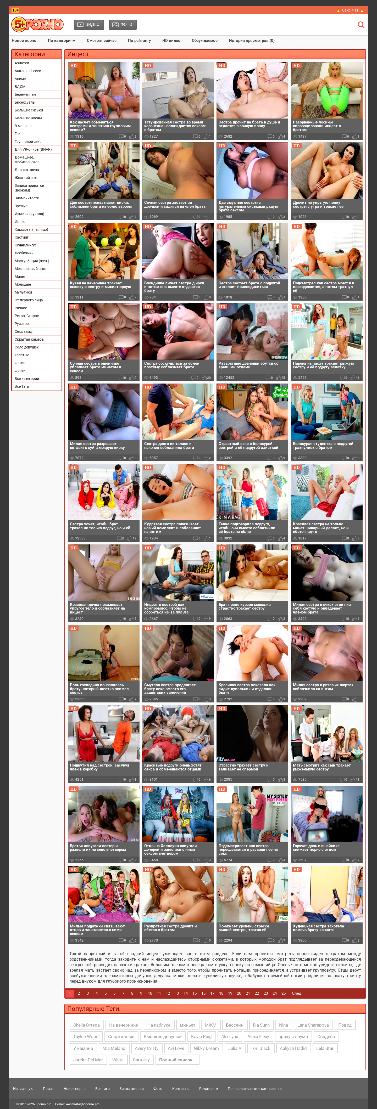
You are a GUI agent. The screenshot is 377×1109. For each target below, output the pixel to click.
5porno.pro (43, 1104)
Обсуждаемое (205, 40)
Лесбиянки (24, 253)
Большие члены (28, 118)
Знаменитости (27, 198)
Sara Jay (141, 1059)
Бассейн (234, 1025)
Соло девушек (27, 347)
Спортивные (121, 1036)
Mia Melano (113, 1048)
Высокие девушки (163, 1036)
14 (186, 993)
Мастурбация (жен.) (32, 261)
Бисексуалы (25, 102)
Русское (22, 324)
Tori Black (260, 1048)
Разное (21, 308)
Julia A (234, 1048)
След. (297, 993)
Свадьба (326, 1036)
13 (177, 993)
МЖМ (211, 1025)
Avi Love (176, 1048)
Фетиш (20, 363)
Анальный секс (28, 71)
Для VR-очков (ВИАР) (33, 149)
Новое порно (24, 40)
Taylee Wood (86, 1036)
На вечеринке (123, 1025)
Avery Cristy (146, 1048)
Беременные (25, 94)
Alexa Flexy (258, 1036)
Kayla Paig (201, 1036)
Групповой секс (28, 141)
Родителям (208, 1089)
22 (257, 993)
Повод (345, 1025)
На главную (23, 1089)
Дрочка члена (27, 170)
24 (275, 993)
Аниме (20, 79)
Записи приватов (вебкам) (29, 187)
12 (168, 993)
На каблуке (158, 1025)
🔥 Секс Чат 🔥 (350, 10)
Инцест (21, 221)
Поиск (48, 1089)
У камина (83, 1048)
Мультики (23, 292)
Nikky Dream (206, 1048)
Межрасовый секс (30, 269)
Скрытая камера (29, 339)
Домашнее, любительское (27, 159)
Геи (17, 134)
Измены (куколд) (29, 214)
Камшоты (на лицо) (31, 229)
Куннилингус (26, 245)
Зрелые (21, 206)
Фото (157, 1089)
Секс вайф (23, 331)
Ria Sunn (261, 1025)
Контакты (181, 1089)
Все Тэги (22, 386)
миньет (187, 1025)
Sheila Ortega (86, 1025)
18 (221, 993)
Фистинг (22, 371)
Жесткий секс (26, 178)
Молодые (23, 284)
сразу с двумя (293, 1036)
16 (203, 993)
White (118, 1059)
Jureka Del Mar (88, 1059)
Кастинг (22, 237)
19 (230, 993)
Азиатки (22, 63)
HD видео (171, 40)
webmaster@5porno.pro (82, 1104)
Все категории (27, 378)
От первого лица (29, 300)
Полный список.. (177, 1059)
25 (283, 993)
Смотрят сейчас (102, 40)
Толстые (22, 355)
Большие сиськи (29, 110)
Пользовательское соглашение (254, 1089)
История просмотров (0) (252, 40)
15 (194, 993)
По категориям (61, 40)
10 (150, 993)
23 (266, 993)
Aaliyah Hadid (293, 1048)
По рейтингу (139, 40)
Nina (283, 1025)
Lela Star (325, 1048)
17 (212, 993)
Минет (20, 276)
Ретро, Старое (27, 316)
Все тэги (102, 1089)
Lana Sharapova (313, 1025)
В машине (23, 126)
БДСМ (20, 87)
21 (248, 993)
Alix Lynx (229, 1036)
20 (239, 993)
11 (159, 993)
